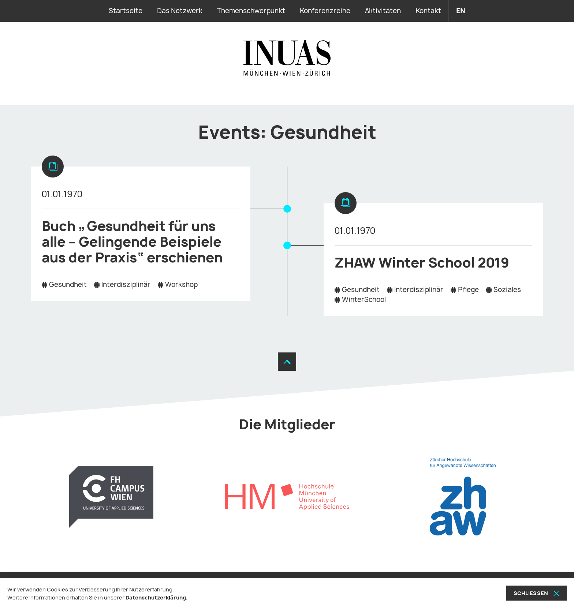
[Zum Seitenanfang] (287, 361)
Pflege (468, 289)
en (460, 10)
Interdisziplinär (125, 284)
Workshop (181, 284)
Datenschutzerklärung (156, 597)
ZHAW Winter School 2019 (422, 263)
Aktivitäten (383, 10)
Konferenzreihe (325, 10)
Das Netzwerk (179, 10)
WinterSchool (364, 299)
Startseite (125, 10)
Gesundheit (68, 284)
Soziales (507, 289)
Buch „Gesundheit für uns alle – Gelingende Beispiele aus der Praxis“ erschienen (132, 241)
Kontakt (428, 10)
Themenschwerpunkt (251, 10)
